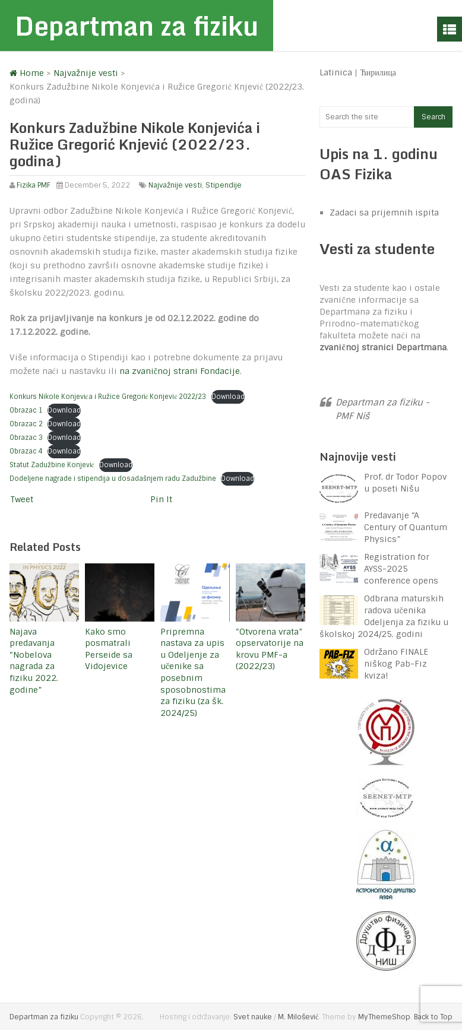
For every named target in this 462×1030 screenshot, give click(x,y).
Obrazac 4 (26, 451)
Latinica (335, 72)
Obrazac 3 (26, 437)
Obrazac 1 (26, 410)
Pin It (161, 499)
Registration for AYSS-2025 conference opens (401, 569)
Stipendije (223, 185)
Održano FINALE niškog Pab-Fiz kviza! (396, 663)
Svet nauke (252, 1017)
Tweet (22, 499)
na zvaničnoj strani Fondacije (179, 371)
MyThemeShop (384, 1017)
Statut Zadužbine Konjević (52, 465)
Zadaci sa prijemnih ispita (384, 212)
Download (228, 396)
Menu (449, 29)
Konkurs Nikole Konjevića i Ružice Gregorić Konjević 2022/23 (108, 396)
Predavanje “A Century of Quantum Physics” (405, 527)
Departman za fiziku (136, 25)
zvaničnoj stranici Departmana (382, 347)
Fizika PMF (33, 185)
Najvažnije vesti (175, 185)
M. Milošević (298, 1017)
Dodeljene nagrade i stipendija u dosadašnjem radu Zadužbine (113, 478)
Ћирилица (378, 72)
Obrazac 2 (26, 424)
